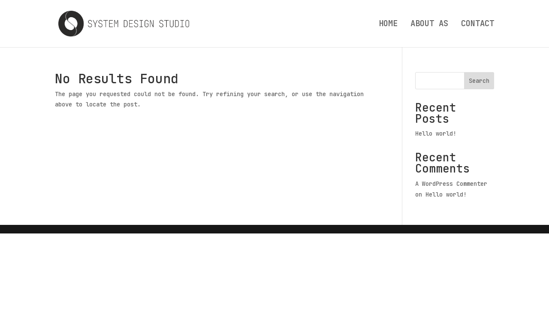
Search (479, 81)
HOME (388, 25)
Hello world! (435, 133)
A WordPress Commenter (451, 184)
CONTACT (477, 25)
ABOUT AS (429, 25)
